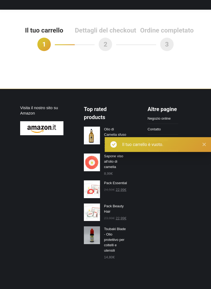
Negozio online (159, 118)
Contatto (154, 129)
